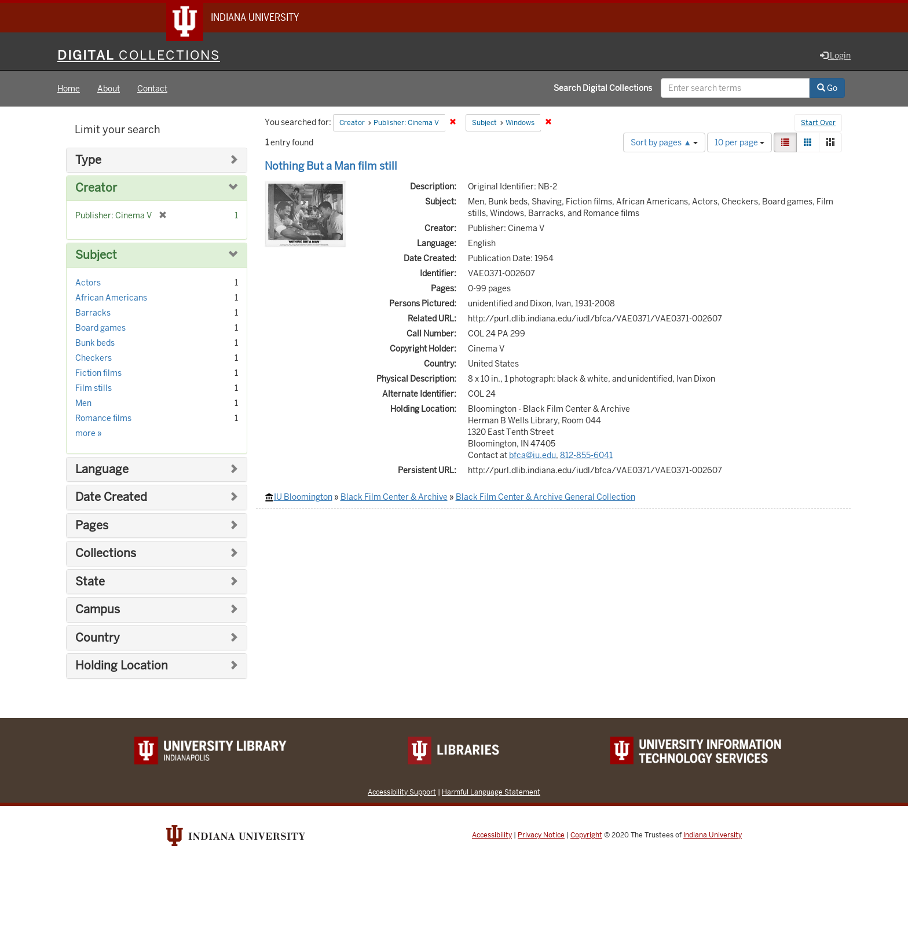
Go (827, 88)
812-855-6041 (586, 456)
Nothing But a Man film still (331, 166)
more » (88, 434)
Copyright (586, 835)
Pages (91, 526)
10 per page (739, 143)
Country (97, 638)
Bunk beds (95, 343)
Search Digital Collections (603, 88)
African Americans (111, 298)
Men (83, 403)
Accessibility (492, 835)
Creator (96, 189)
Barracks (93, 313)
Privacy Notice (541, 835)
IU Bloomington (303, 497)
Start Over (818, 124)
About (108, 89)
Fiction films (98, 373)
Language (102, 470)
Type (88, 160)
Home (68, 89)
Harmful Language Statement (491, 792)
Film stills (93, 388)
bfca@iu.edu (532, 456)
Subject (96, 255)
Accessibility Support (402, 792)
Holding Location (121, 666)
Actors (88, 283)
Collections (105, 554)
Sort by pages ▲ (664, 143)
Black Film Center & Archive (394, 497)
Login (835, 56)
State (90, 582)
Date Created (111, 498)
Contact (152, 89)
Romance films (103, 418)
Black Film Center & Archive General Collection (545, 497)
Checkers (93, 358)
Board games (100, 328)
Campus (97, 610)
